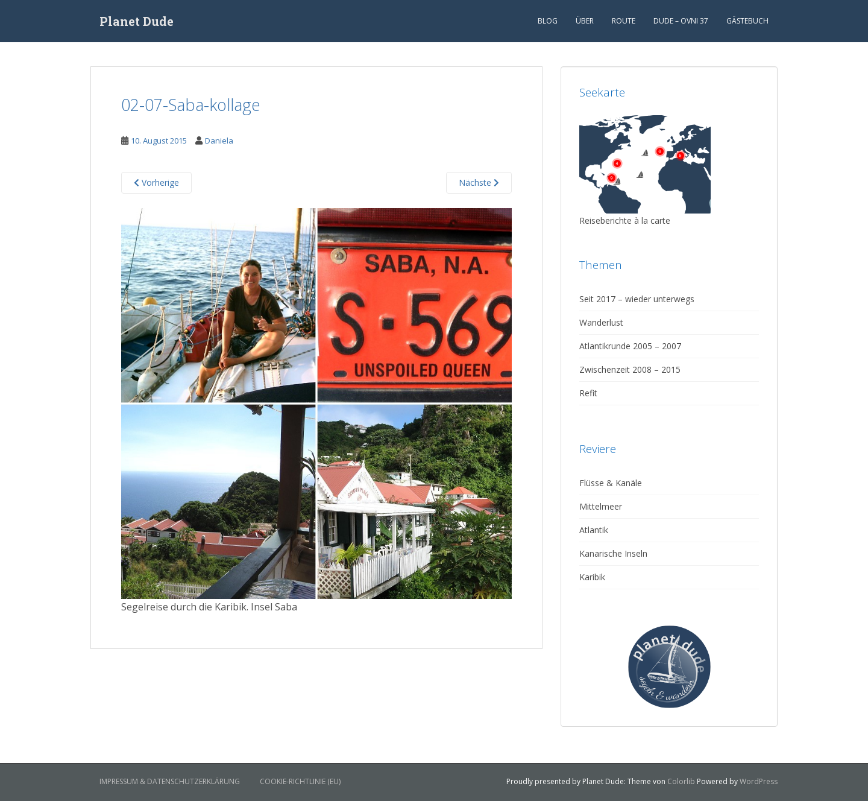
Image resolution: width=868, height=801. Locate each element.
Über (585, 21)
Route (623, 21)
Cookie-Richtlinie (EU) (300, 781)
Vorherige (156, 182)
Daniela (219, 140)
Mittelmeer (600, 506)
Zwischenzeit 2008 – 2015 (630, 369)
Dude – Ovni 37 (680, 21)
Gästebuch (747, 21)
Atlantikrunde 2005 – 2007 (630, 346)
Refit (588, 393)
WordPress (759, 781)
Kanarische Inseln (613, 553)
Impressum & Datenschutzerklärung (169, 781)
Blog (548, 21)
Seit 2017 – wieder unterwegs (636, 299)
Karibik (592, 577)
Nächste (479, 182)
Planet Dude (136, 21)
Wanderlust (601, 322)
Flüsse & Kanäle (610, 483)
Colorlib (681, 781)
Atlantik (593, 530)
